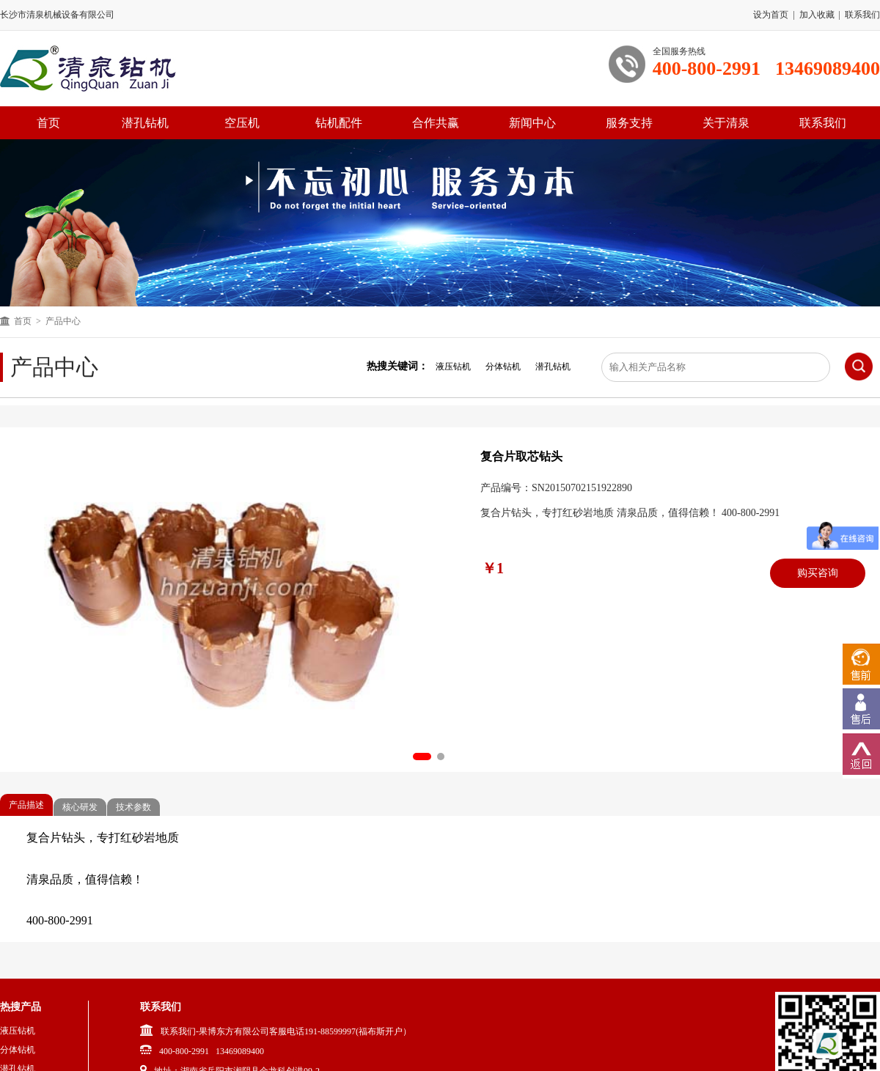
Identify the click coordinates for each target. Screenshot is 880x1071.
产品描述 (26, 805)
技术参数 (133, 807)
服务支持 (629, 123)
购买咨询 (817, 572)
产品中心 (63, 321)
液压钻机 (453, 366)
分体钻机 (503, 366)
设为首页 (770, 15)
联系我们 (862, 15)
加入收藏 (817, 15)
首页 (23, 321)
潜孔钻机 (145, 123)
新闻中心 (532, 123)
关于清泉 (726, 123)
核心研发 (80, 807)
